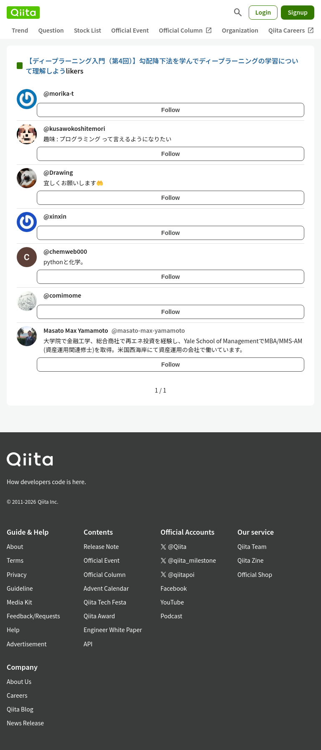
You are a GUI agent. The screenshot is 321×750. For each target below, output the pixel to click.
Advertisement (27, 644)
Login (263, 12)
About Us (19, 681)
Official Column (185, 30)
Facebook (173, 588)
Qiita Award (99, 616)
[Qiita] (23, 12)
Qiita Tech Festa (105, 602)
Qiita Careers (291, 30)
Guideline (20, 588)
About (15, 546)
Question (51, 30)
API (88, 644)
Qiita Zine (250, 560)
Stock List (87, 30)
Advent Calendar (106, 588)
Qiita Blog (20, 709)
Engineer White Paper (113, 629)
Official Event (130, 30)
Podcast (171, 616)
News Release (25, 723)
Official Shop (254, 574)
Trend (20, 30)
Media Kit (19, 602)
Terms (15, 560)
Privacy (16, 574)
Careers (17, 695)
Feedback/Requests (33, 616)
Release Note (101, 546)
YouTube (172, 602)
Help (13, 629)
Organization (240, 30)
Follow (170, 110)
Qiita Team (252, 546)
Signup (298, 12)
